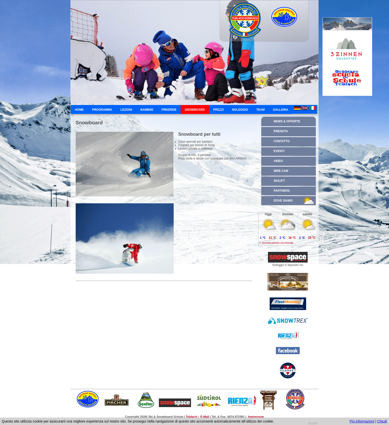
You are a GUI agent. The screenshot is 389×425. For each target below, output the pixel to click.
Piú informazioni (362, 421)
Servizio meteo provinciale (277, 242)
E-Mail (204, 417)
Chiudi (382, 421)
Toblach (191, 417)
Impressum (256, 417)
